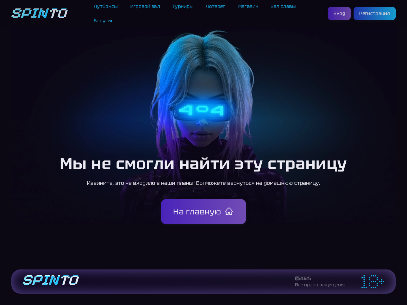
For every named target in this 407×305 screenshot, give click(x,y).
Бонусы (103, 21)
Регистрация (374, 13)
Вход (339, 13)
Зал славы (283, 6)
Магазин (248, 6)
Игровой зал (145, 6)
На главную (197, 212)
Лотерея (216, 6)
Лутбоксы (106, 6)
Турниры (182, 6)
